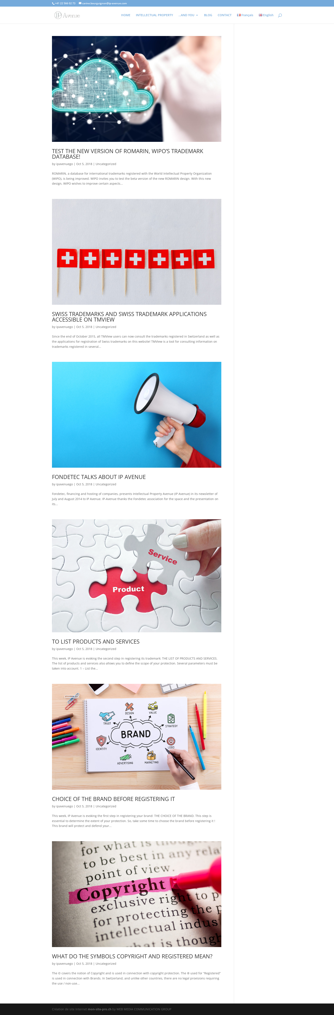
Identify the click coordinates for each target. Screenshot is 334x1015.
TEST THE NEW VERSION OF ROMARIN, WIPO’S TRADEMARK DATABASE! (127, 153)
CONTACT (225, 15)
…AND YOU (186, 15)
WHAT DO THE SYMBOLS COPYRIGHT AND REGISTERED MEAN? (132, 956)
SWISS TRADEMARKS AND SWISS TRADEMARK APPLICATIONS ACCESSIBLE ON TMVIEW (129, 316)
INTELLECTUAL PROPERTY (154, 15)
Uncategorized (106, 164)
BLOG (208, 15)
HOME (125, 15)
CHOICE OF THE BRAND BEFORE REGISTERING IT (113, 799)
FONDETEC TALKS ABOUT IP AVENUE (99, 477)
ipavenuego (64, 164)
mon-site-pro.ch (99, 1009)
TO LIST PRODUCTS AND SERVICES (96, 641)
